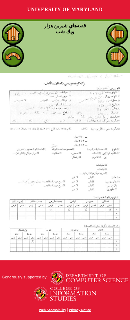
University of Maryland (65, 9)
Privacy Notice (80, 310)
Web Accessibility (52, 310)
